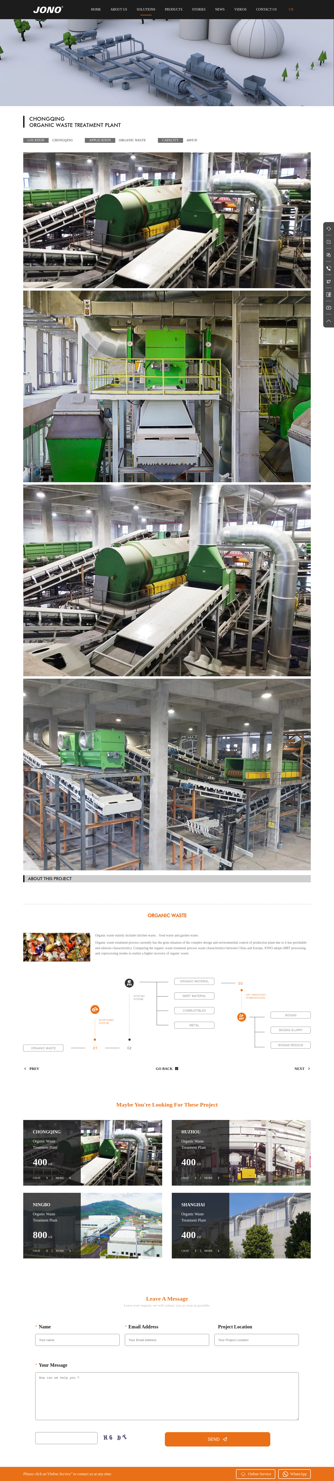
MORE (63, 1178)
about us (118, 9)
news (220, 9)
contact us (266, 9)
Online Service (255, 1474)
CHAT (40, 1178)
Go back (167, 1069)
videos (240, 9)
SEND (217, 1439)
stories (199, 9)
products (173, 9)
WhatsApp (294, 1474)
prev (31, 1069)
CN (291, 9)
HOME (96, 9)
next (302, 1069)
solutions (146, 9)
